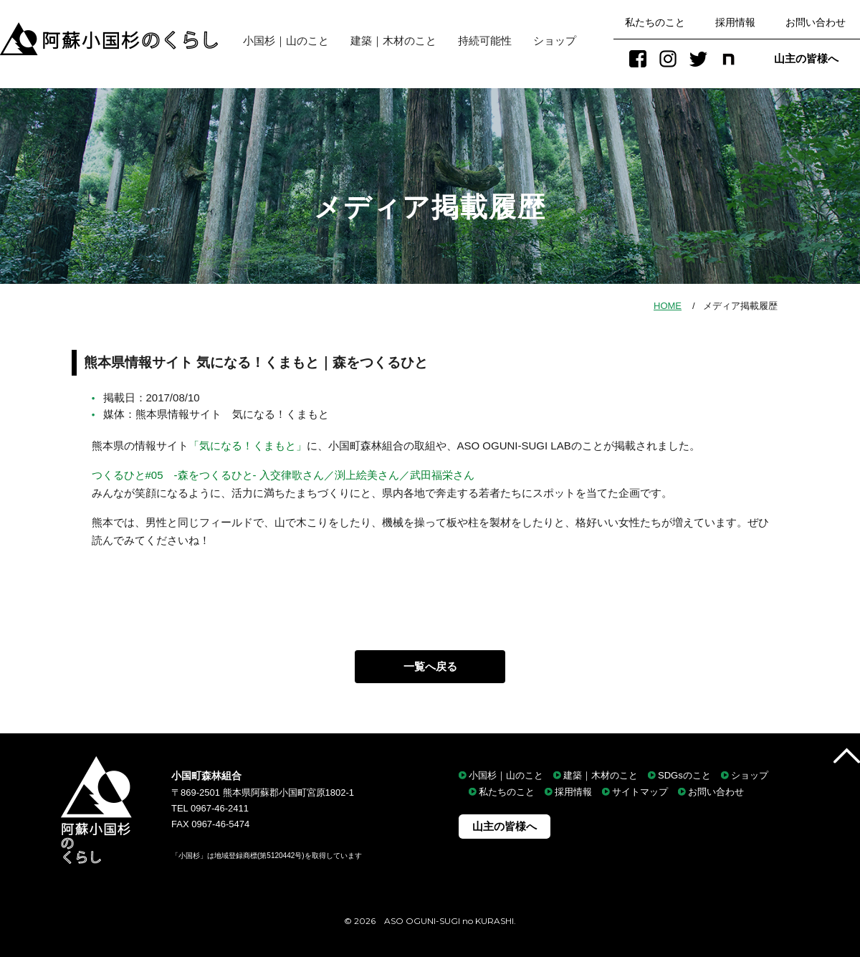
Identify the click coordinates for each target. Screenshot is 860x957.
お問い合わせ (815, 22)
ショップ (554, 40)
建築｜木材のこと (393, 40)
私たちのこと (655, 22)
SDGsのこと (684, 775)
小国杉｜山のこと (280, 40)
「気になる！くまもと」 (247, 445)
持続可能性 (485, 40)
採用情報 (735, 22)
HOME (668, 305)
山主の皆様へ (806, 58)
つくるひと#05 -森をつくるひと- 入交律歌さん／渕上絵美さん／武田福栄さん (283, 475)
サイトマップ (640, 792)
